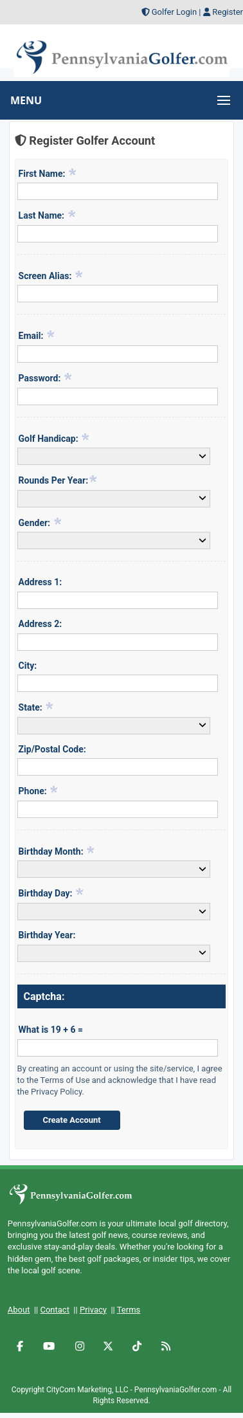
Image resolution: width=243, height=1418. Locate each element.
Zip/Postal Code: (52, 749)
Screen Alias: (51, 275)
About (19, 1309)
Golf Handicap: (55, 438)
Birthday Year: (47, 935)
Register (227, 12)
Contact (54, 1309)
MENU (26, 100)
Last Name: (47, 215)
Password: (46, 377)
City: (28, 665)
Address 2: (40, 624)
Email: (37, 335)
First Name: (48, 173)
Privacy (93, 1309)
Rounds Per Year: (58, 480)
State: (37, 707)
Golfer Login (174, 12)
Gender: (40, 522)
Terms (129, 1309)
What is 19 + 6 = (51, 1029)
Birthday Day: (51, 892)
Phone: (39, 790)
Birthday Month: (57, 851)
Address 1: (40, 582)
